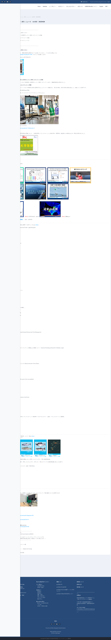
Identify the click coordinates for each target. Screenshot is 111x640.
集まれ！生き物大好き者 (51, 603)
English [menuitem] (101, 6)
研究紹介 (48, 591)
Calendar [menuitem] (45, 6)
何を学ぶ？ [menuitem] (60, 6)
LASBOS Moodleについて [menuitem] (90, 6)
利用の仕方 (88, 584)
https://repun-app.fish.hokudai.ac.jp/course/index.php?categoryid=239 (39, 530)
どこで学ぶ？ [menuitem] (52, 6)
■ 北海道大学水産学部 (70, 587)
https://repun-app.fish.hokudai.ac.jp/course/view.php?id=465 (36, 541)
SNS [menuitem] (106, 6)
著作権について (89, 587)
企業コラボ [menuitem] (80, 6)
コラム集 (48, 604)
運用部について (89, 581)
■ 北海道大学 (68, 584)
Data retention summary (64, 631)
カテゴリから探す (50, 597)
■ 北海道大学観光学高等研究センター (74, 593)
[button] (84, 1)
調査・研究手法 (49, 596)
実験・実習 (48, 594)
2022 (32, 12)
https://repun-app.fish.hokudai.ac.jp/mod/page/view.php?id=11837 (38, 50)
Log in (108, 1)
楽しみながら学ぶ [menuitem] (70, 6)
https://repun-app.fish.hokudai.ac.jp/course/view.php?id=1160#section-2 (39, 125)
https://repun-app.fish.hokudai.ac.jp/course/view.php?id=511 (36, 534)
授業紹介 (48, 593)
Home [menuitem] (39, 6)
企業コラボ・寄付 (29, 595)
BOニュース (26, 12)
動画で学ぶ (48, 598)
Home (26, 581)
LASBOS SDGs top (29, 588)
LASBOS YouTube (29, 584)
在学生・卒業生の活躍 (51, 606)
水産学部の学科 (49, 585)
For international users (30, 592)
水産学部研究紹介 (40, 234)
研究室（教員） (49, 587)
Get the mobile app (64, 633)
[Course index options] (18, 5)
